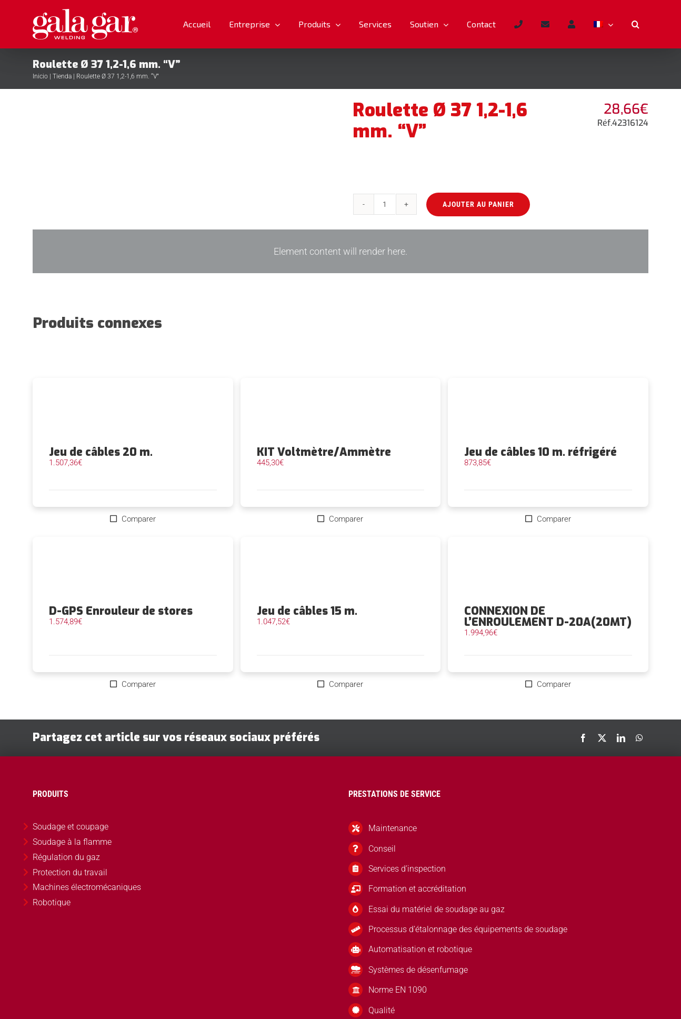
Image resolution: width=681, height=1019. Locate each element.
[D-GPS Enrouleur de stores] (133, 571)
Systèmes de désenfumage (418, 970)
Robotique (52, 902)
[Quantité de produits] (384, 204)
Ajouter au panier (477, 204)
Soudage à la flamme (72, 842)
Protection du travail (70, 872)
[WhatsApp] (639, 738)
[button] (635, 24)
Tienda (62, 76)
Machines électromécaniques (87, 887)
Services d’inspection (407, 869)
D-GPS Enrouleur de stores (121, 611)
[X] (602, 738)
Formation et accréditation (417, 889)
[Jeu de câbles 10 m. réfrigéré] (548, 412)
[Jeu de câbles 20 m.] (133, 412)
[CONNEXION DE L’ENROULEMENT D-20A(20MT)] (548, 571)
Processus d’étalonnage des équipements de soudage (467, 929)
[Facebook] (583, 738)
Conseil (382, 849)
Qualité (381, 1010)
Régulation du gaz (66, 857)
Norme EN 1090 (397, 990)
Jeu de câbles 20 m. (101, 452)
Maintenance (392, 828)
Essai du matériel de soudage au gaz (436, 909)
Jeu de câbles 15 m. (307, 611)
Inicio (40, 76)
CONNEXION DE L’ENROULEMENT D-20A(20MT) (548, 617)
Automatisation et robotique (420, 949)
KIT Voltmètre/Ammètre (324, 452)
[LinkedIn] (621, 738)
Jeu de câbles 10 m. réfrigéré (540, 452)
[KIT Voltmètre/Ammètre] (340, 412)
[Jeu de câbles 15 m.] (340, 571)
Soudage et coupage (70, 827)
